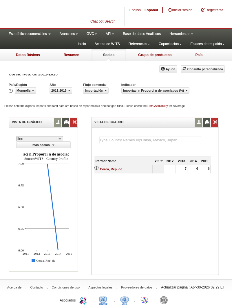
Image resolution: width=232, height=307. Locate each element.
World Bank (165, 300)
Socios (108, 55)
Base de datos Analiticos (142, 34)
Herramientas (181, 34)
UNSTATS (124, 300)
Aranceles (68, 34)
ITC (84, 300)
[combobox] (39, 138)
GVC (92, 34)
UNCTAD (104, 300)
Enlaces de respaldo (207, 44)
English (135, 10)
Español (151, 10)
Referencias (139, 44)
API (110, 34)
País (198, 55)
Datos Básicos (28, 55)
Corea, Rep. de (111, 169)
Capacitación (170, 44)
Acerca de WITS (107, 44)
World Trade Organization (145, 300)
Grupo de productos (154, 55)
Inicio (82, 44)
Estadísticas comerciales (30, 34)
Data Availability (158, 106)
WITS (58, 14)
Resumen (71, 55)
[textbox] (150, 140)
